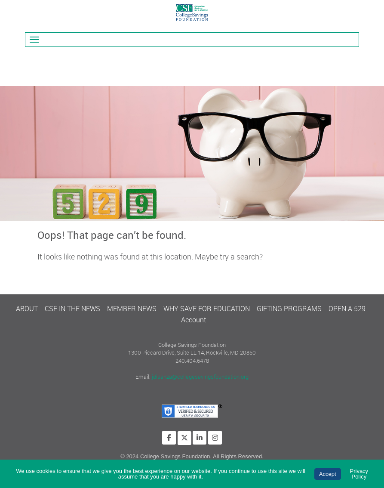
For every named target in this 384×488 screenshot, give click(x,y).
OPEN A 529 (347, 308)
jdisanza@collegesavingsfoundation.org (200, 376)
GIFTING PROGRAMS (289, 308)
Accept (327, 474)
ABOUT (27, 308)
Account (193, 319)
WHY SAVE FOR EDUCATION (206, 308)
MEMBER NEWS (132, 308)
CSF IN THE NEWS (72, 308)
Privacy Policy (359, 474)
